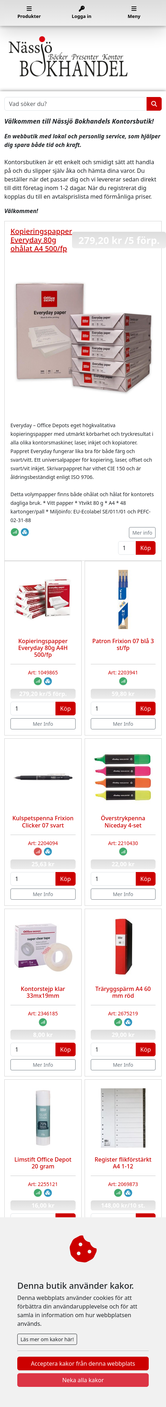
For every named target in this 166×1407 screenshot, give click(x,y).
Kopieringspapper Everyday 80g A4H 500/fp (43, 648)
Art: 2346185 (43, 1013)
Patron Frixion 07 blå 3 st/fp (123, 644)
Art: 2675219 (123, 1013)
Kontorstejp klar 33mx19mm (43, 992)
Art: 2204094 (43, 843)
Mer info (142, 532)
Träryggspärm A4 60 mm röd (123, 992)
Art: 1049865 (43, 672)
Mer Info (43, 723)
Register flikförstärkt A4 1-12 (123, 1162)
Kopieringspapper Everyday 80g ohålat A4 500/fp (41, 239)
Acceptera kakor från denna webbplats (83, 1363)
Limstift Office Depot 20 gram (42, 1162)
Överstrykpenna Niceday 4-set (123, 821)
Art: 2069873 (123, 1184)
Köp (145, 548)
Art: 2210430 (123, 843)
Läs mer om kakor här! (47, 1339)
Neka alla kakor (83, 1380)
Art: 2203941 (123, 672)
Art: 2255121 (43, 1184)
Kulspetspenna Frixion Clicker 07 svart (42, 821)
